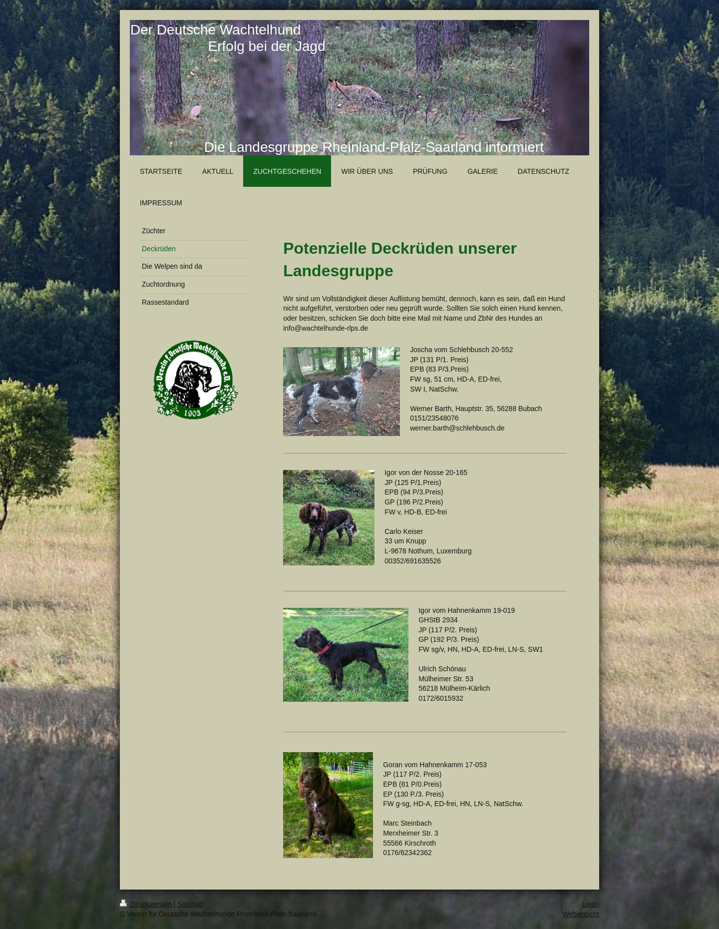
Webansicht (581, 914)
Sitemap (190, 904)
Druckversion (146, 904)
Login (590, 904)
